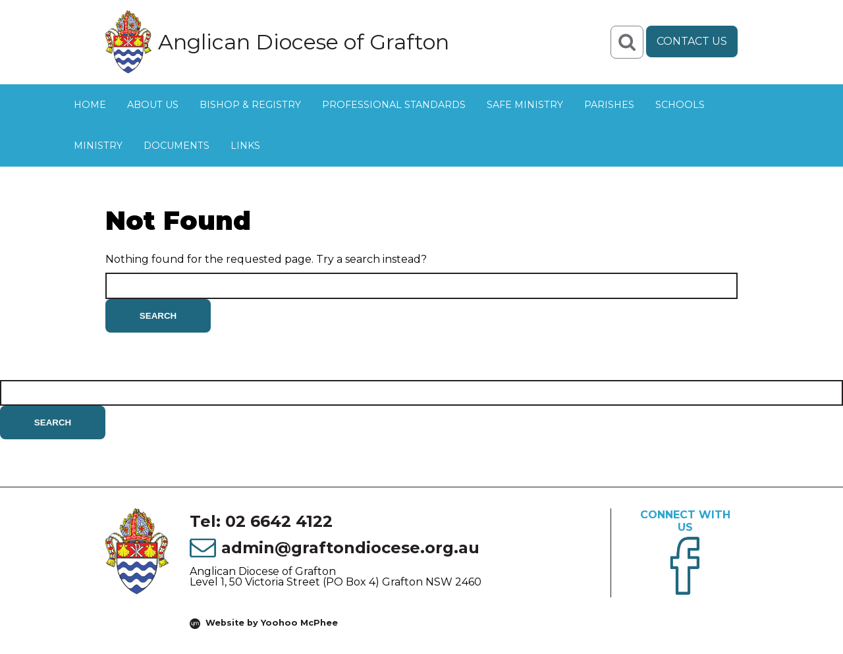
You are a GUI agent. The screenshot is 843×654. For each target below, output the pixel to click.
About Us (152, 105)
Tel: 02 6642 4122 (261, 521)
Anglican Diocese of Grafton (303, 42)
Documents (176, 145)
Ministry (98, 145)
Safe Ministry (525, 105)
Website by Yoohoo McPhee (271, 623)
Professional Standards (394, 105)
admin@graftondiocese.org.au (350, 547)
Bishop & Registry (250, 105)
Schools (680, 105)
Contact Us (692, 41)
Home (90, 105)
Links (245, 145)
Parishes (609, 105)
